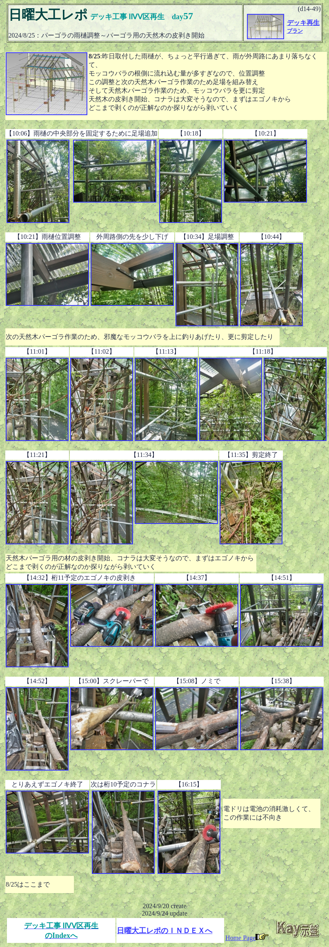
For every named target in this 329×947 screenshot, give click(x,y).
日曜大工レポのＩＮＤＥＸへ (164, 931)
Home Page (247, 937)
